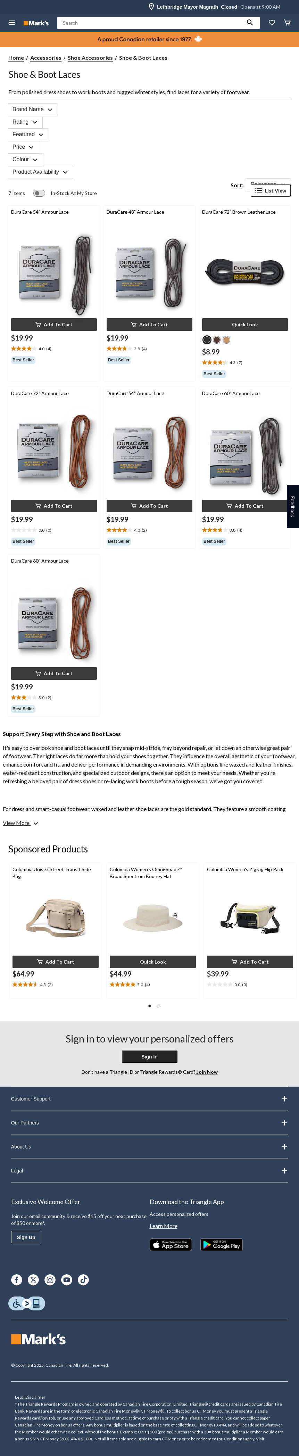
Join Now (207, 1072)
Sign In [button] (149, 1057)
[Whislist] (271, 23)
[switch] (65, 193)
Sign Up (26, 1237)
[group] (54, 360)
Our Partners (149, 1122)
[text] (54, 349)
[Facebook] (16, 1279)
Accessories (45, 57)
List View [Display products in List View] (270, 190)
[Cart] (287, 23)
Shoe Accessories (90, 57)
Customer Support (149, 1098)
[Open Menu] (11, 23)
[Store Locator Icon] (151, 7)
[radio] (207, 339)
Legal (149, 1170)
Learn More (163, 1225)
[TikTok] (83, 1279)
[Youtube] (66, 1279)
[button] (250, 23)
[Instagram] (50, 1279)
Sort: (237, 185)
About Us (149, 1146)
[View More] (21, 823)
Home (16, 57)
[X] (33, 1279)
